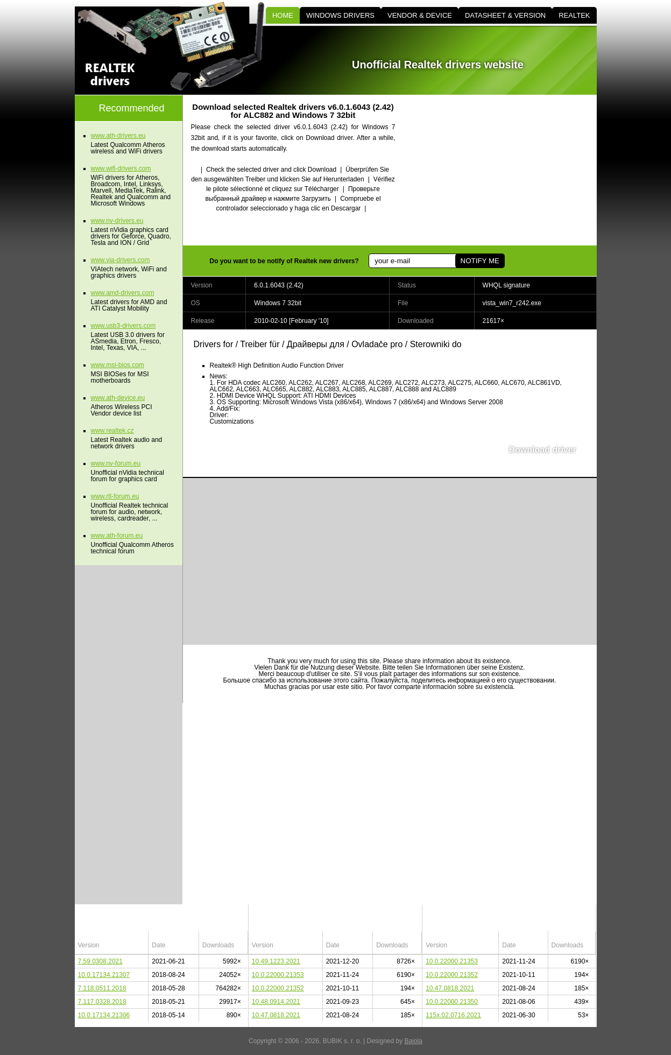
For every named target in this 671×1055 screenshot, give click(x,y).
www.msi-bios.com (117, 365)
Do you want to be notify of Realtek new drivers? (284, 261)
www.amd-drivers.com (122, 293)
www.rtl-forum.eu (115, 496)
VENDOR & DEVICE (419, 15)
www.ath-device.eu (118, 398)
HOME (282, 15)
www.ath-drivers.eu (118, 135)
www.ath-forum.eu (117, 535)
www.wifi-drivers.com (121, 168)
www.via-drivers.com (120, 260)
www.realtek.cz (112, 430)
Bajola (413, 1041)
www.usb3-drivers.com (123, 325)
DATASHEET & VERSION (505, 15)
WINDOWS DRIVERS (340, 15)
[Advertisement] (505, 170)
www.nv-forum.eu (116, 463)
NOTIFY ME (480, 261)
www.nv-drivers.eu (117, 220)
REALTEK (574, 15)
